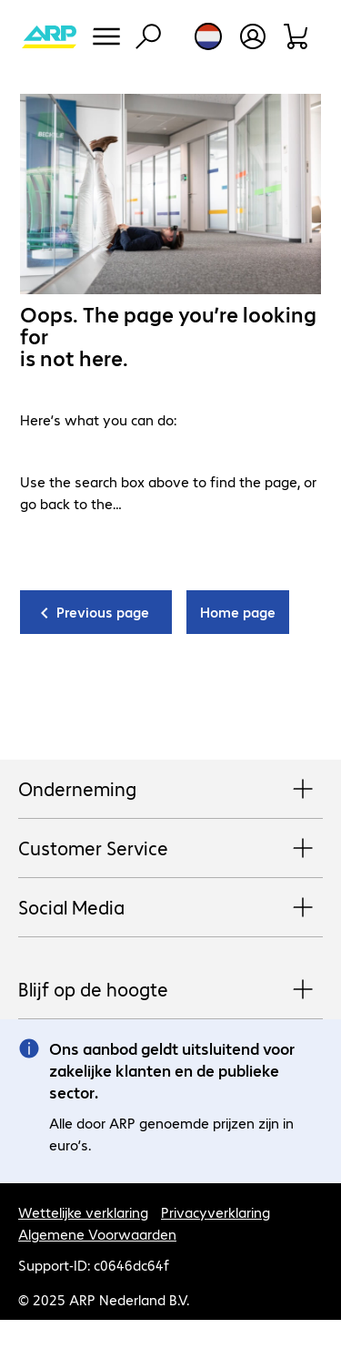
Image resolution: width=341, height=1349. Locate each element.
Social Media (170, 908)
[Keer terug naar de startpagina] (49, 36)
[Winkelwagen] (296, 36)
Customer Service (170, 849)
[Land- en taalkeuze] (208, 36)
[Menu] (106, 36)
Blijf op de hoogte (170, 990)
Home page (238, 611)
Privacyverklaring (215, 1211)
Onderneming (170, 789)
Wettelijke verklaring (83, 1211)
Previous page (102, 611)
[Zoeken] (148, 36)
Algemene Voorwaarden (97, 1233)
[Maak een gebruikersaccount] (252, 36)
